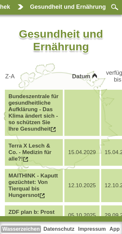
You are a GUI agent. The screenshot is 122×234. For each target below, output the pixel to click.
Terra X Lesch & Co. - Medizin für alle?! (29, 152)
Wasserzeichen (21, 229)
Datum (82, 76)
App (115, 229)
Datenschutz (59, 229)
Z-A (10, 76)
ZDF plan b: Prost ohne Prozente (31, 215)
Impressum (92, 229)
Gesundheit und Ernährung (68, 7)
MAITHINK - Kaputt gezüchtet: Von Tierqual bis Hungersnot (33, 185)
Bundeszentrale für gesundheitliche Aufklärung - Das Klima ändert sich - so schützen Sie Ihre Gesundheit (33, 112)
